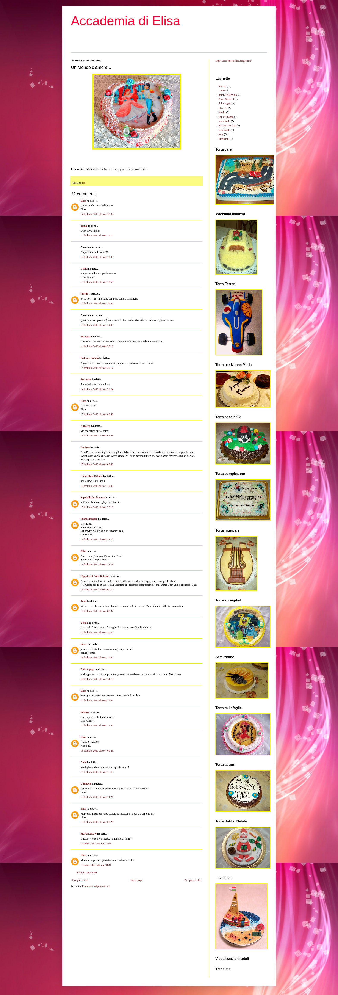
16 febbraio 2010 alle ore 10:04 (97, 632)
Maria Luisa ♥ (89, 833)
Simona (85, 712)
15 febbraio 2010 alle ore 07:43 (97, 435)
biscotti (222, 86)
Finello (84, 293)
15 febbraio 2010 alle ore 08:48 (97, 464)
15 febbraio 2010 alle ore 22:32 (97, 539)
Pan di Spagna (226, 116)
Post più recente (80, 880)
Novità (222, 112)
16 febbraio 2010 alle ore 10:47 (97, 657)
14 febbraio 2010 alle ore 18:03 (97, 214)
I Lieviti (223, 108)
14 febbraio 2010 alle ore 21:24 (97, 389)
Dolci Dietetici (226, 99)
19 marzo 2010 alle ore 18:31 (96, 864)
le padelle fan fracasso (93, 497)
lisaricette (86, 379)
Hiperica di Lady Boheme (95, 576)
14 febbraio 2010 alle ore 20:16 (97, 346)
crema (222, 90)
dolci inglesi (225, 103)
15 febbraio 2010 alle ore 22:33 (97, 564)
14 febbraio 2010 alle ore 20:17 (97, 367)
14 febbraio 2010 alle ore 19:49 (97, 324)
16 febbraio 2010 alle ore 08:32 (97, 611)
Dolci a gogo (87, 669)
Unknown (86, 783)
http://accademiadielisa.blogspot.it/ (233, 60)
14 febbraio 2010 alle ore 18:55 (97, 282)
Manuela (85, 336)
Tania (84, 225)
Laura (84, 268)
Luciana (85, 447)
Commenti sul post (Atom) (96, 886)
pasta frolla (224, 121)
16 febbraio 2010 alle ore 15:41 (97, 700)
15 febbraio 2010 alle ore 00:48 (97, 414)
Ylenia (84, 622)
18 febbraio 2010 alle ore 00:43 (97, 750)
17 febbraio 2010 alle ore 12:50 (97, 725)
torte (84, 182)
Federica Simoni (90, 357)
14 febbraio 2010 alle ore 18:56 (97, 303)
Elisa (83, 200)
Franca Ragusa (89, 518)
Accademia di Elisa (125, 21)
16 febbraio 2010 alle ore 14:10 (97, 679)
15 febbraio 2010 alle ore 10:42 (97, 485)
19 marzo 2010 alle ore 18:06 (96, 843)
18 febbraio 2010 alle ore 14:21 (97, 797)
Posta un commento (86, 872)
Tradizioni (224, 138)
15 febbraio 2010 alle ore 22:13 (97, 507)
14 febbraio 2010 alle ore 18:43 (97, 257)
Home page (136, 880)
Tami (83, 601)
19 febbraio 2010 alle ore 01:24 (97, 822)
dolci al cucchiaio (228, 94)
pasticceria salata (227, 125)
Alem (83, 762)
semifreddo (224, 130)
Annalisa (85, 425)
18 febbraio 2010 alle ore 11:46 (97, 772)
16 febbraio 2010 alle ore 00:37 (97, 589)
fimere (84, 644)
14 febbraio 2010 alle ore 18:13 (97, 235)
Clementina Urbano (92, 475)
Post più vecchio (192, 880)
